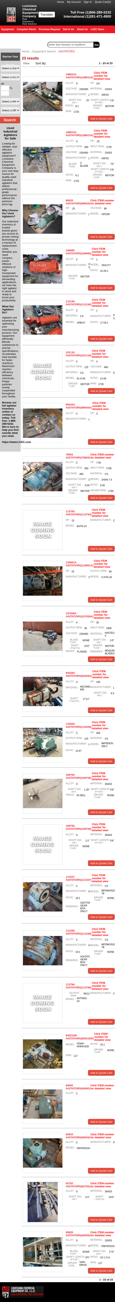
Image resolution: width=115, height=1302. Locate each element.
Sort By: (41, 63)
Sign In (88, 1)
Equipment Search (44, 51)
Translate (46, 14)
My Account (74, 1)
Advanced (108, 44)
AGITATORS (67, 51)
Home (60, 1)
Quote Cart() (103, 1)
